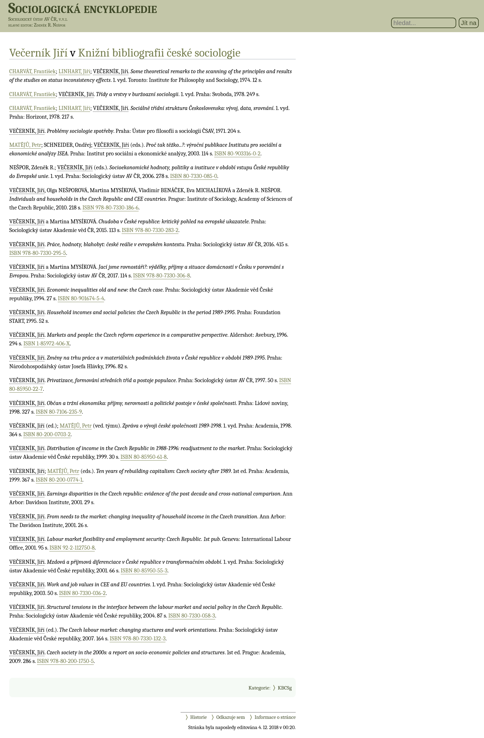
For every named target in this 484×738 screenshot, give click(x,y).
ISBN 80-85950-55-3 (144, 570)
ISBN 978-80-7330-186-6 (110, 207)
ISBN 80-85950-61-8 (143, 456)
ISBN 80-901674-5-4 (81, 298)
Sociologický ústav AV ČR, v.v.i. (38, 19)
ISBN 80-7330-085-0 (193, 176)
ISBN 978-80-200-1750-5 (65, 661)
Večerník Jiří (38, 52)
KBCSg (285, 688)
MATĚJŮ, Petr (25, 144)
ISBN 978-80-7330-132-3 (137, 638)
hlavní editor (20, 25)
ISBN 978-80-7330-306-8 (161, 275)
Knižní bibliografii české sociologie (159, 52)
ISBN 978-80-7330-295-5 (37, 253)
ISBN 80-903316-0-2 (237, 153)
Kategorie (258, 688)
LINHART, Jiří (74, 71)
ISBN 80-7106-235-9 (59, 411)
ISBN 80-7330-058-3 (191, 615)
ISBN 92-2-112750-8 (71, 547)
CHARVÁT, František (32, 71)
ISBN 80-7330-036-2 (82, 593)
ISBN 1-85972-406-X (46, 343)
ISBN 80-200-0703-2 (46, 434)
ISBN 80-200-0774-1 (59, 479)
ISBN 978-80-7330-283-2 (150, 230)
